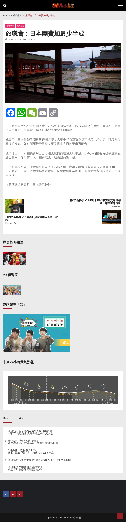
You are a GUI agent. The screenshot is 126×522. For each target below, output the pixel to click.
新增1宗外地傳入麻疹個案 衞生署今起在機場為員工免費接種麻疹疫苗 (33, 442)
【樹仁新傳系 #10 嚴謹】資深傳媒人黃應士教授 (31, 219)
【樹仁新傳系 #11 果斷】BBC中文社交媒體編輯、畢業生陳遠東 (94, 202)
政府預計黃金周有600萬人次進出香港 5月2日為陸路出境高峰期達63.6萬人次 (30, 432)
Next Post (116, 206)
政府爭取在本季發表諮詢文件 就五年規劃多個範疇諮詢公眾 (25, 468)
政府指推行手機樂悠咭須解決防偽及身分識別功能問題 (40, 460)
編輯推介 (20, 26)
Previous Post (11, 223)
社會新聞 (10, 26)
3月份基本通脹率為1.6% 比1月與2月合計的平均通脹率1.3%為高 (31, 451)
